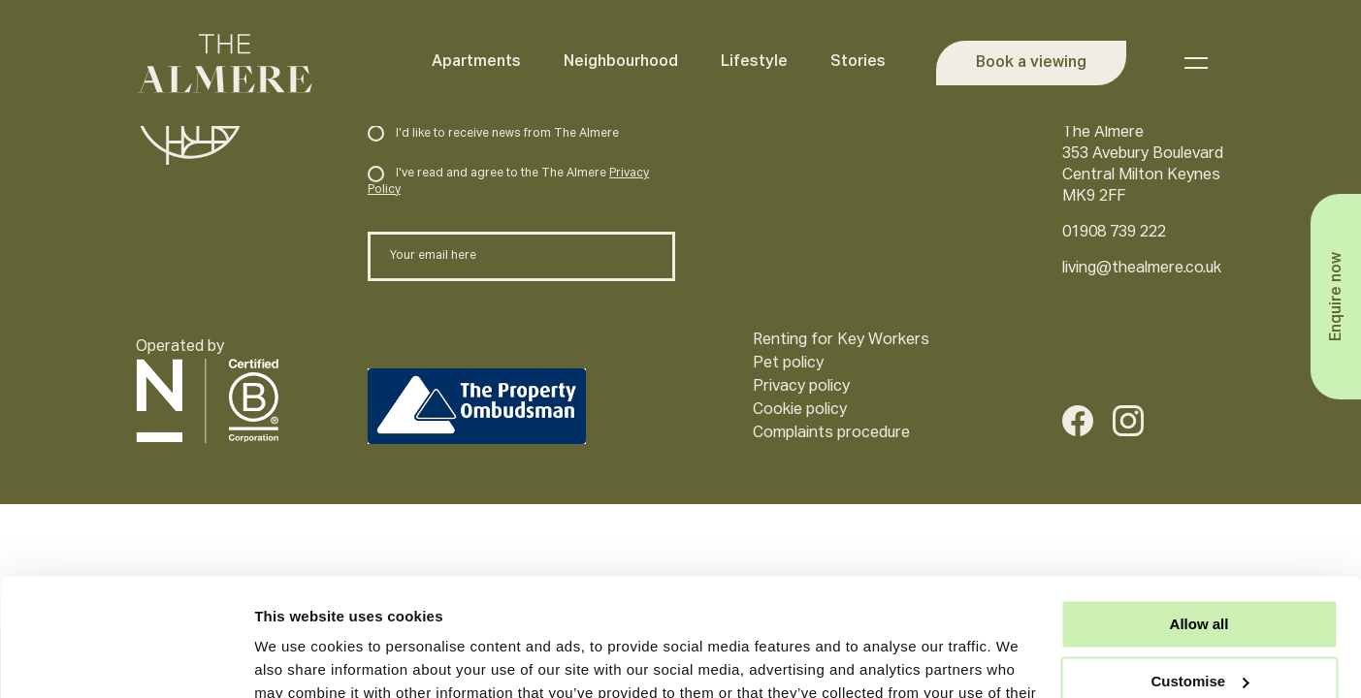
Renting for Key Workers (841, 340)
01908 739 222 (1114, 232)
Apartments (474, 62)
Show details (299, 659)
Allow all (1199, 514)
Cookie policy (800, 410)
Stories (856, 62)
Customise (1199, 571)
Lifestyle (752, 62)
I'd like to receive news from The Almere (493, 134)
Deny (1199, 627)
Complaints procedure (831, 433)
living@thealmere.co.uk (1141, 268)
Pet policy (788, 363)
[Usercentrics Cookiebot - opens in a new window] (126, 660)
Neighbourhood (619, 62)
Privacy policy (801, 387)
